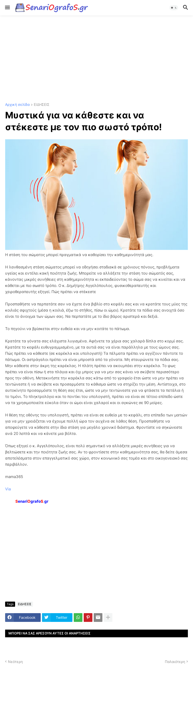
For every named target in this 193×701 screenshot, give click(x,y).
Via (8, 489)
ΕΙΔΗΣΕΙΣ (41, 105)
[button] (7, 7)
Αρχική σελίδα (17, 105)
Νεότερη (15, 661)
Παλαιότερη (175, 661)
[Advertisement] (96, 59)
